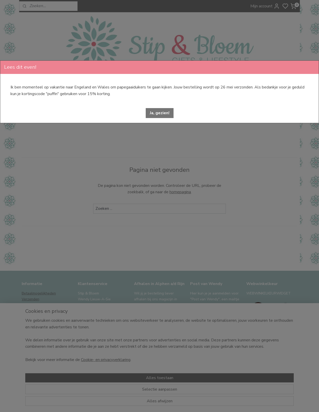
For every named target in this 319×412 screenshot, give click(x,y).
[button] (159, 113)
